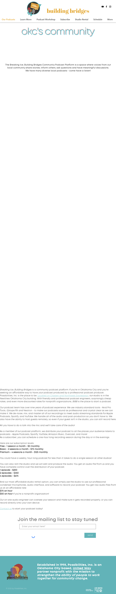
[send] (90, 535)
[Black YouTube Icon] (102, 6)
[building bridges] (68, 10)
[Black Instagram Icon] (110, 6)
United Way (82, 568)
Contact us (6, 509)
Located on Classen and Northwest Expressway (63, 396)
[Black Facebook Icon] (106, 6)
